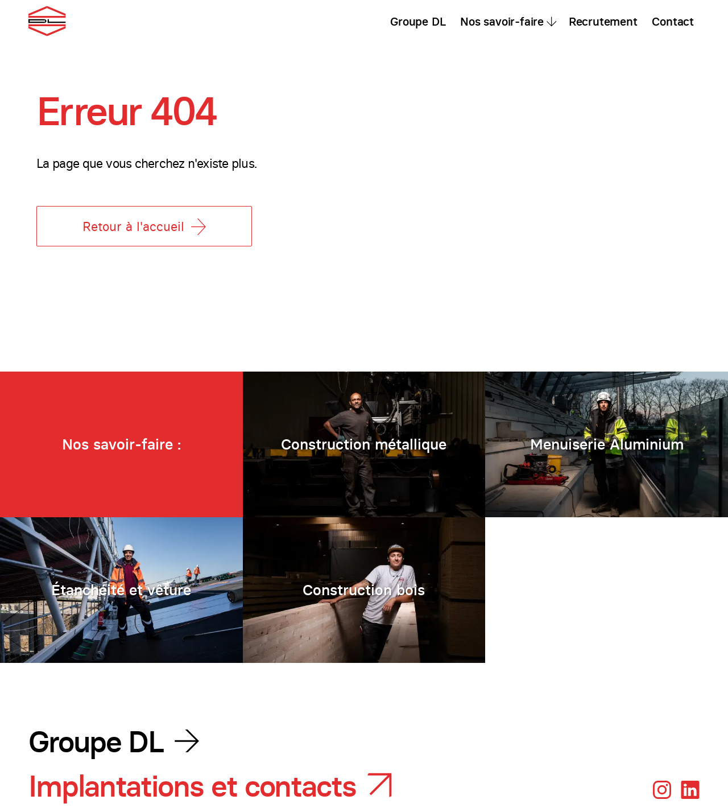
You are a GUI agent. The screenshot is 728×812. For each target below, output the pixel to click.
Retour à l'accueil (144, 227)
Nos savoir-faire (502, 21)
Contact (673, 21)
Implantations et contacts (192, 786)
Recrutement (603, 21)
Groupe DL (417, 21)
